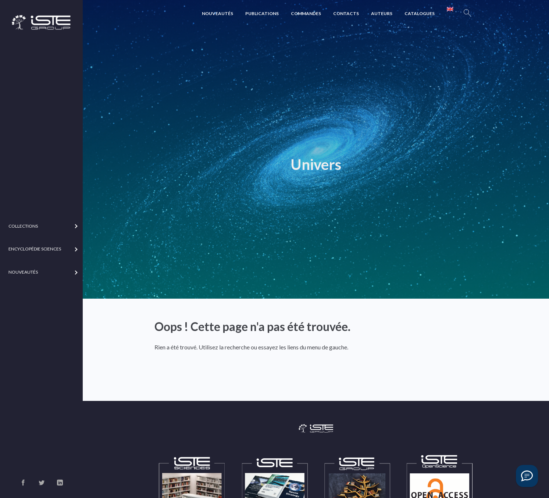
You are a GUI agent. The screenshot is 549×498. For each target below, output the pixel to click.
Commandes (306, 13)
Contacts (346, 13)
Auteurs (381, 13)
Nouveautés (217, 13)
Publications (262, 13)
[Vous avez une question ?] (527, 476)
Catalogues (419, 13)
